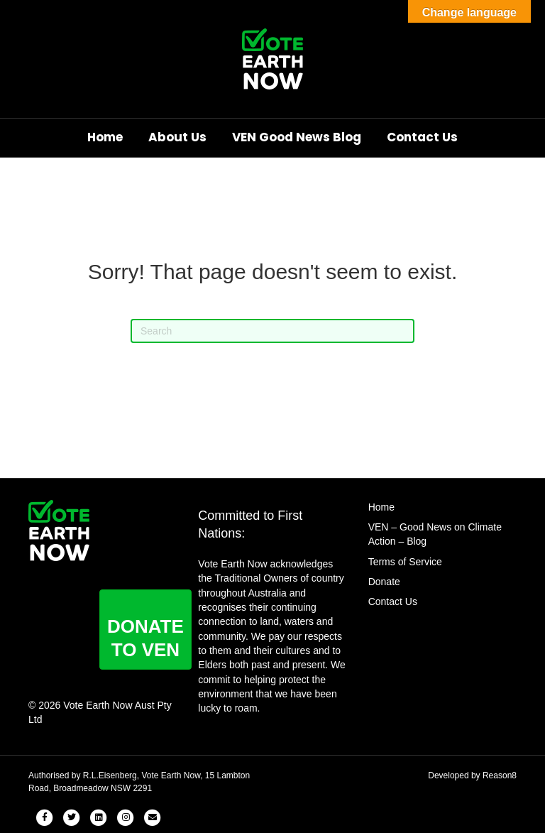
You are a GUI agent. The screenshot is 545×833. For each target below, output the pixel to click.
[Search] (272, 331)
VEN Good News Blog (296, 137)
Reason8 (500, 775)
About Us (177, 137)
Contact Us (422, 137)
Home (105, 137)
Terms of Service (405, 561)
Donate (384, 581)
